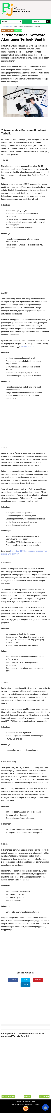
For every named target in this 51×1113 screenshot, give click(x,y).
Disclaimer (37, 1104)
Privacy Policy (29, 1104)
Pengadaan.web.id (30, 1101)
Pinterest (38, 980)
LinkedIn (25, 984)
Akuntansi (18, 30)
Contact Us (20, 1104)
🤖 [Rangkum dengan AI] (45, 1107)
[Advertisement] (25, 271)
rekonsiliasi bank (27, 346)
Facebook (13, 980)
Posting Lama (44, 1096)
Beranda (27, 1096)
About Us (13, 1104)
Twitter (26, 980)
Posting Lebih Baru (8, 1096)
